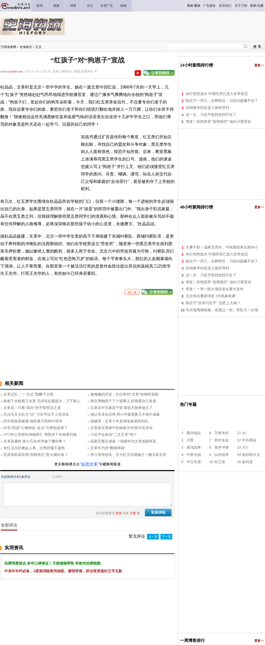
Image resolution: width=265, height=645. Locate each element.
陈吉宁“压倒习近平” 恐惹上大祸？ (213, 303)
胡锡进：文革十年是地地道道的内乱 (119, 421)
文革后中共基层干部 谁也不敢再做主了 (121, 408)
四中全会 (221, 440)
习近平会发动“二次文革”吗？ (113, 435)
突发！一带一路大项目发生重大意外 (215, 289)
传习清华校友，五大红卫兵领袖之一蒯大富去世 (128, 455)
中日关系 (193, 462)
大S (245, 447)
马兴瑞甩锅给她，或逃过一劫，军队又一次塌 (222, 310)
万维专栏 (221, 433)
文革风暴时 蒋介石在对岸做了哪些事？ (34, 441)
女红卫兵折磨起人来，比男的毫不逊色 (34, 448)
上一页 (153, 536)
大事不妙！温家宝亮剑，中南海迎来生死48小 (222, 247)
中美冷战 (193, 455)
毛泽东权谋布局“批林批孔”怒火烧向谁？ (35, 455)
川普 (190, 440)
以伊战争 (221, 455)
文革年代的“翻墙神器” (108, 448)
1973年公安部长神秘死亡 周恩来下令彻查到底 (40, 435)
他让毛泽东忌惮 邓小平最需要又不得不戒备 (125, 414)
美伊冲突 (221, 447)
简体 (190, 5)
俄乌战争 (193, 447)
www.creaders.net (11, 71)
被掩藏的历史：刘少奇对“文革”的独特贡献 (124, 394)
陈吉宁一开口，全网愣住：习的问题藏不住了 (222, 101)
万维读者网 (8, 47)
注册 (260, 5)
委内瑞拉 (193, 433)
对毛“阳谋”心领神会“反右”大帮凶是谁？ (35, 428)
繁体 (197, 5)
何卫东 (219, 462)
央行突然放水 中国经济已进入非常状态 (217, 94)
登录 (253, 5)
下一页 (166, 536)
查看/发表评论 (83, 71)
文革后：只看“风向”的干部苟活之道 (32, 408)
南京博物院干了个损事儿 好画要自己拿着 (123, 401)
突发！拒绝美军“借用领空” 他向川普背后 (218, 122)
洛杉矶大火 (251, 455)
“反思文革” (89, 464)
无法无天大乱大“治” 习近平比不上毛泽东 (36, 414)
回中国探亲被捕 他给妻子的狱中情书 (32, 421)
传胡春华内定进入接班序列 (207, 108)
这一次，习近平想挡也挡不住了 (211, 115)
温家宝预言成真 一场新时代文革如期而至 (123, 441)
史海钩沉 (26, 47)
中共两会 (249, 440)
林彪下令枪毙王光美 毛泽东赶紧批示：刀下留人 (41, 401)
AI (244, 433)
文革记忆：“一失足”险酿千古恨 (28, 394)
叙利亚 (247, 462)
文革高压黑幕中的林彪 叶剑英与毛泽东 (121, 428)
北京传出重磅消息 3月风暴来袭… (212, 296)
